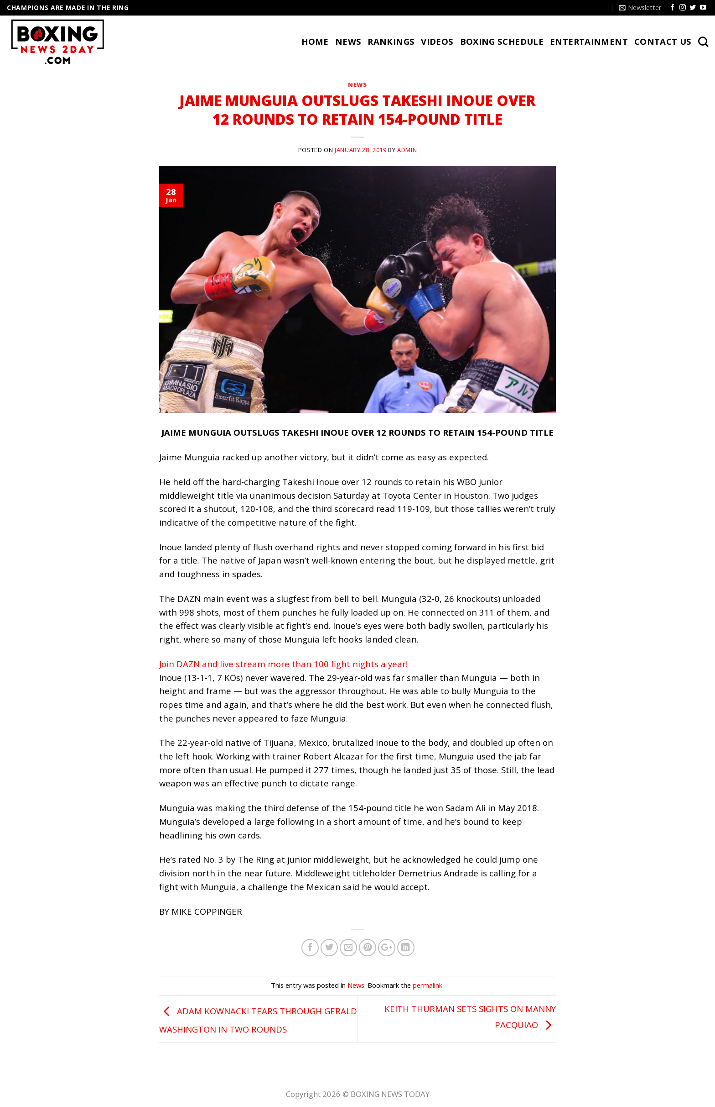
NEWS (348, 41)
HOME (315, 41)
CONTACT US (663, 41)
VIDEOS (437, 41)
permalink (427, 985)
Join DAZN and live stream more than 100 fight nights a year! (283, 663)
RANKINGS (391, 41)
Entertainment (589, 41)
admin (407, 150)
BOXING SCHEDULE (502, 41)
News (357, 84)
